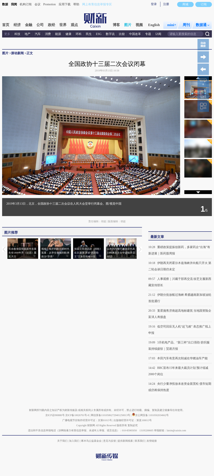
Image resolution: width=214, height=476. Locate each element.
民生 (89, 34)
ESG (98, 34)
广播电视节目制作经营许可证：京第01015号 (87, 420)
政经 (51, 25)
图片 (127, 25)
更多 (7, 34)
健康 (68, 34)
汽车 (38, 34)
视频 (139, 25)
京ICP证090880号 (55, 415)
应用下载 (65, 4)
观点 (74, 25)
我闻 (14, 4)
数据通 (202, 25)
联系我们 (140, 440)
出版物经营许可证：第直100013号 (133, 420)
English (154, 25)
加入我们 (74, 440)
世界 (63, 25)
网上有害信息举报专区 (97, 4)
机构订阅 (26, 4)
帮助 (76, 4)
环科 (79, 34)
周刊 (186, 25)
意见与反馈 (109, 440)
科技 (17, 34)
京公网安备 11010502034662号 (150, 415)
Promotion (49, 4)
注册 (166, 4)
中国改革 (135, 34)
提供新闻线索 (125, 440)
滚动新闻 (17, 53)
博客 (116, 25)
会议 (37, 4)
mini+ (171, 25)
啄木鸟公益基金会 (91, 440)
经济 (17, 25)
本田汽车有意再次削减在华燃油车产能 (182, 358)
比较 (122, 34)
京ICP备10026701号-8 (77, 415)
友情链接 (152, 440)
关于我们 (62, 440)
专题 (148, 34)
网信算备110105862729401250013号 (111, 415)
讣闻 (158, 34)
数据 (5, 4)
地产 (28, 34)
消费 (48, 34)
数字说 (110, 34)
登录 (154, 4)
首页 (5, 25)
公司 (40, 25)
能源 (58, 34)
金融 (28, 25)
